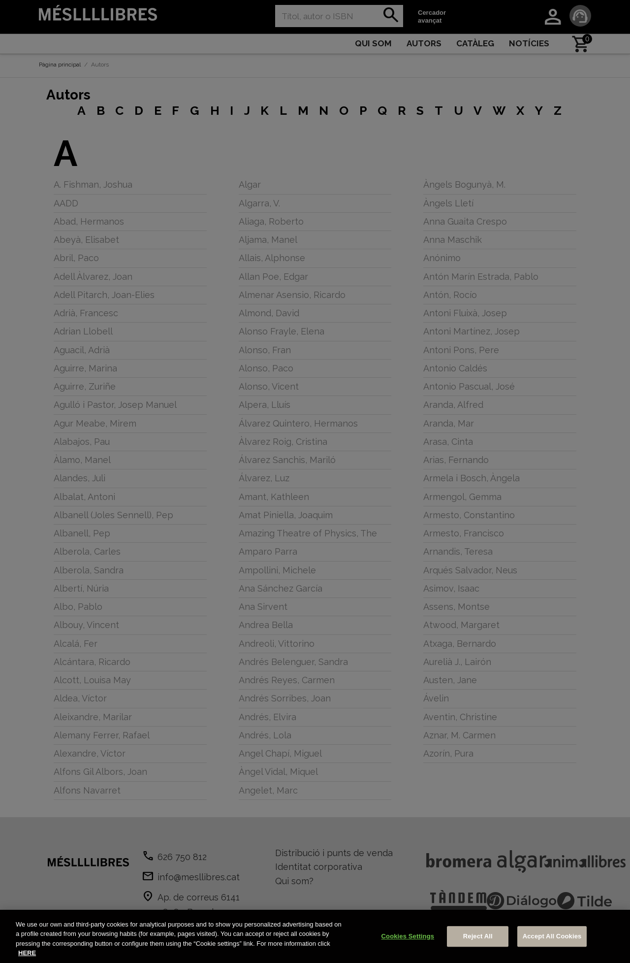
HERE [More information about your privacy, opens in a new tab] (27, 953)
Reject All (478, 936)
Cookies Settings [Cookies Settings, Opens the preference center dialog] (408, 936)
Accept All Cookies (552, 936)
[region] (315, 936)
